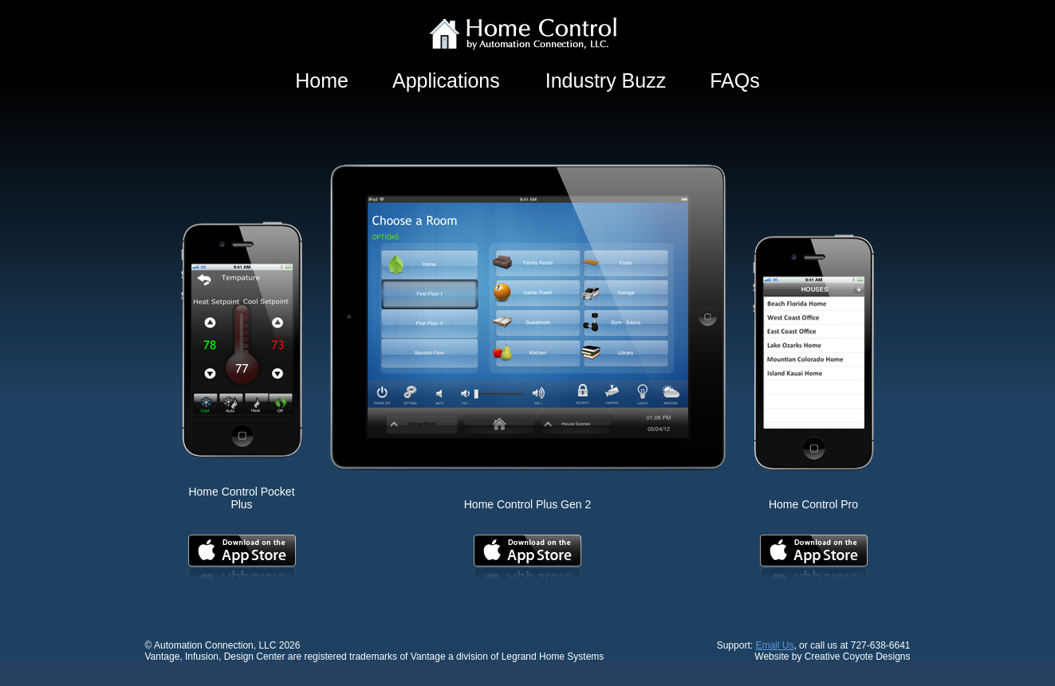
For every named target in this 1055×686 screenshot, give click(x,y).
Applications (446, 80)
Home (321, 80)
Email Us (774, 645)
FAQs (735, 80)
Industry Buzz (605, 80)
